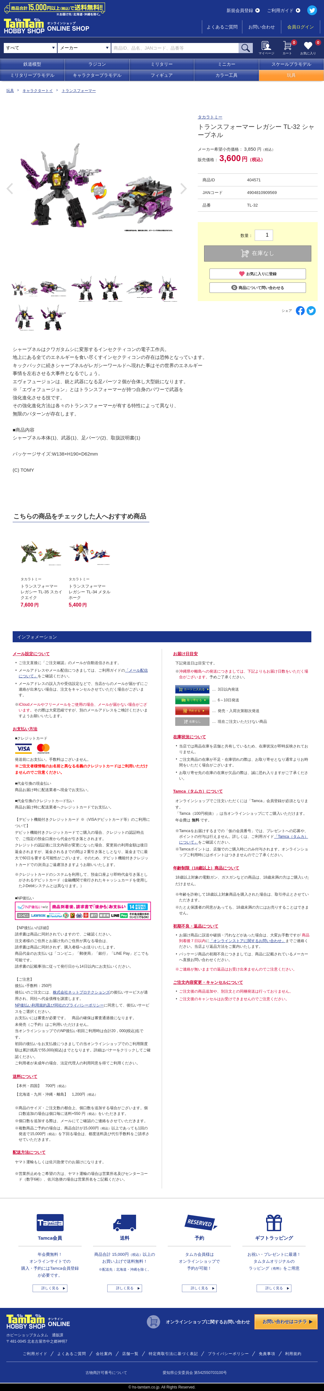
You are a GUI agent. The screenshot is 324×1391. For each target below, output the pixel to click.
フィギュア (162, 75)
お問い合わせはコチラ (288, 1321)
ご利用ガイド (283, 10)
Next (183, 188)
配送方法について (29, 1152)
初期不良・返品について (195, 926)
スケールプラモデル (291, 64)
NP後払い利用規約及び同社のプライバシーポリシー (59, 1005)
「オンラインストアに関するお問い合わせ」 (247, 941)
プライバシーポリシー (228, 1354)
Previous (9, 188)
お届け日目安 (185, 653)
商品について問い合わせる (257, 288)
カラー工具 (226, 75)
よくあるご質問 (222, 26)
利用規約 (293, 1354)
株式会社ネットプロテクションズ (81, 992)
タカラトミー (210, 117)
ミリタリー (162, 64)
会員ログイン (300, 26)
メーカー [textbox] (69, 47)
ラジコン (97, 64)
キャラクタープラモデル (97, 75)
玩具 (291, 75)
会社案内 (104, 1354)
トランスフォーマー (79, 90)
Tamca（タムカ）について (198, 791)
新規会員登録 (243, 10)
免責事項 (267, 1354)
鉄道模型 (32, 64)
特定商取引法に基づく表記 (173, 1354)
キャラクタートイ (37, 90)
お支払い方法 (25, 729)
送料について (25, 1076)
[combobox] (84, 48)
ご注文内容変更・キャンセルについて (208, 982)
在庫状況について (189, 737)
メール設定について (31, 653)
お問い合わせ (261, 26)
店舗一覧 (130, 1354)
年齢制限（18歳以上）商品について (206, 868)
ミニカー (226, 64)
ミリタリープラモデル (32, 75)
